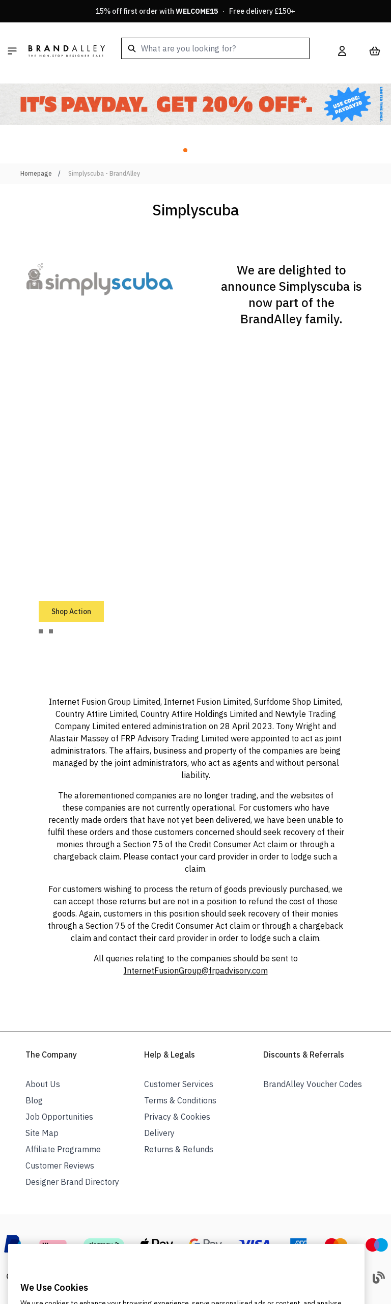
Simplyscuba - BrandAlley (104, 173)
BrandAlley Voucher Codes (312, 1084)
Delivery (159, 1133)
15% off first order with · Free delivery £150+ (195, 11)
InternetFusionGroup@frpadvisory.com (196, 970)
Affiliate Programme (63, 1149)
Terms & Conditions (180, 1100)
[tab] (41, 631)
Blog (34, 1100)
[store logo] (67, 51)
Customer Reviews (59, 1165)
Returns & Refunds (178, 1149)
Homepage (36, 173)
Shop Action (71, 611)
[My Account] (342, 51)
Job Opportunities (59, 1117)
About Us (42, 1084)
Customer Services (178, 1084)
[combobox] (215, 48)
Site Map (42, 1133)
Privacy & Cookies (177, 1117)
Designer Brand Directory (72, 1182)
